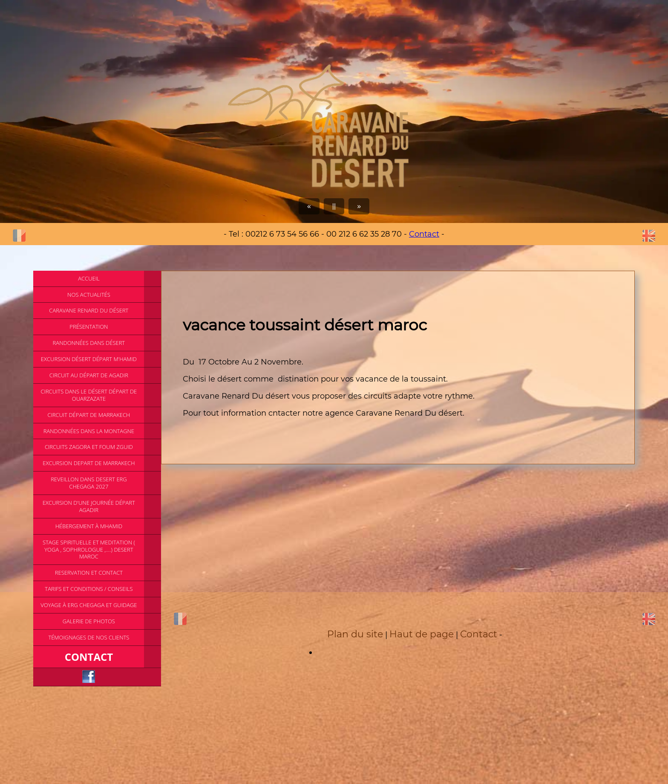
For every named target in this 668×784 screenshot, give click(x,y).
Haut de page (421, 634)
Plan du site (355, 634)
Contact (424, 234)
